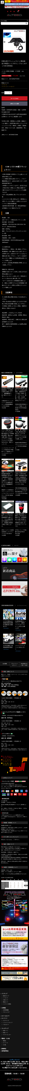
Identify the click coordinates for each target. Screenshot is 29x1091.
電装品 (4, 1040)
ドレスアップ (4, 1028)
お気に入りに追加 (14, 103)
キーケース (5, 1042)
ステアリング (6, 1020)
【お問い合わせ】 (14, 1060)
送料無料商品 (4, 1051)
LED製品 (3, 1008)
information (6, 628)
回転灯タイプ (6, 995)
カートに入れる (14, 98)
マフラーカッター (7, 1034)
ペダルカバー (6, 1024)
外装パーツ (5, 1030)
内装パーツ (5, 1032)
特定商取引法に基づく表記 (24, 664)
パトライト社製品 (7, 1004)
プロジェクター (6, 1012)
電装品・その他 (5, 1038)
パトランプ (4, 84)
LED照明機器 (6, 1010)
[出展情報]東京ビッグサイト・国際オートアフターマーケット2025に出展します (20, 624)
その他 (4, 1044)
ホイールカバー (5, 1016)
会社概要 (5, 663)
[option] (14, 42)
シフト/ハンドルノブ (7, 1022)
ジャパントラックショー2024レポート (20, 647)
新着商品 (3, 1048)
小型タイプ (5, 999)
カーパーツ (4, 1018)
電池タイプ (5, 1002)
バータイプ (11, 86)
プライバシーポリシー (14, 664)
